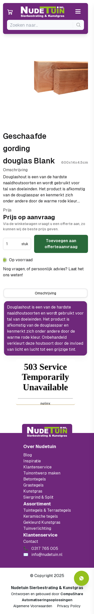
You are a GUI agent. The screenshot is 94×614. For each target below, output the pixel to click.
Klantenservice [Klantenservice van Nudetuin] (37, 467)
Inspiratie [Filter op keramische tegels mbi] (32, 461)
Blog (27, 455)
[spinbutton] (13, 244)
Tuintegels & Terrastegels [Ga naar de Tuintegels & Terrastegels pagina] (47, 510)
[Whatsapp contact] (81, 578)
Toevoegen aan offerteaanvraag (61, 243)
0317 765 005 (37, 275)
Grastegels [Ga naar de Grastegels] (33, 485)
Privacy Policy (69, 606)
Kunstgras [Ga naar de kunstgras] (32, 491)
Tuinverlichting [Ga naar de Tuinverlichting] (37, 528)
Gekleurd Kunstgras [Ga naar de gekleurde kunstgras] (41, 522)
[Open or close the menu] (78, 12)
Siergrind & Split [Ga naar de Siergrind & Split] (38, 497)
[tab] (45, 293)
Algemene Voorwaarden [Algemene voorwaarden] (32, 606)
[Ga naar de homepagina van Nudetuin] (42, 12)
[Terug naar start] (47, 432)
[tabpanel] (45, 328)
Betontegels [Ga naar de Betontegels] (34, 479)
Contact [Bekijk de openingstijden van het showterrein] (30, 541)
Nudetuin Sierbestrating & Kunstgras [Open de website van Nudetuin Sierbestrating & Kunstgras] (47, 587)
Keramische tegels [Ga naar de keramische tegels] (40, 516)
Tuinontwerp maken (41, 473)
